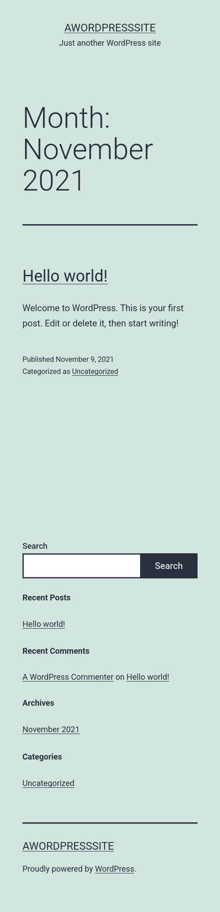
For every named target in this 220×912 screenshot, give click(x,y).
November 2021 (51, 729)
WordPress (114, 868)
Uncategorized (95, 371)
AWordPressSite (110, 28)
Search (35, 546)
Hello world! (65, 276)
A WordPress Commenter (68, 677)
